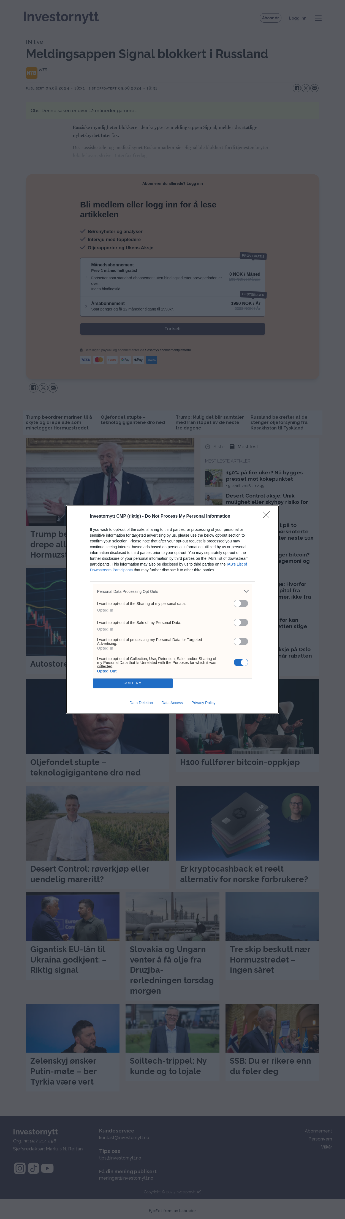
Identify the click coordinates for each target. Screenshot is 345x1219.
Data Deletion (141, 703)
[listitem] (172, 591)
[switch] (241, 603)
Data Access (172, 703)
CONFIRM (133, 683)
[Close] (268, 516)
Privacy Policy (203, 703)
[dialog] (173, 609)
